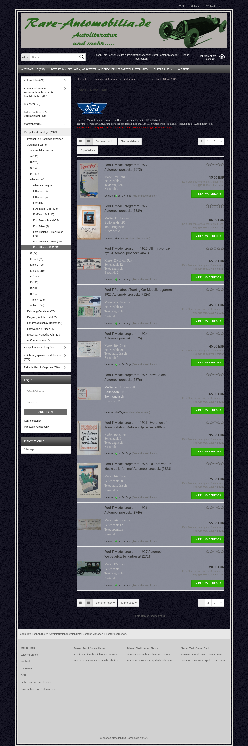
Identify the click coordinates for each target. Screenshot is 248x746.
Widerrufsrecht (29, 654)
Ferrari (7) (38, 202)
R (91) (33, 288)
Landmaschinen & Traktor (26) (44, 323)
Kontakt (25, 661)
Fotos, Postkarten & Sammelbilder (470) (35, 114)
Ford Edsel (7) (41, 226)
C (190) (34, 167)
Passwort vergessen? (36, 426)
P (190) (34, 282)
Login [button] (195, 6)
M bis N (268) (38, 270)
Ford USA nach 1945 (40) (47, 241)
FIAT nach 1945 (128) (45, 208)
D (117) (34, 173)
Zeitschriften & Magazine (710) (42, 367)
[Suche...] (25, 57)
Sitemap (29, 449)
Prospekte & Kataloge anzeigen (45, 138)
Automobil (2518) (37, 144)
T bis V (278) (37, 299)
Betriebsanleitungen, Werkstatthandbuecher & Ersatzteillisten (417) (99, 69)
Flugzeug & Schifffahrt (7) (42, 317)
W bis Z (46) (37, 305)
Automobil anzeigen (41, 150)
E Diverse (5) (40, 191)
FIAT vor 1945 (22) (43, 214)
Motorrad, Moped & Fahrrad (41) (45, 334)
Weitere (183, 69)
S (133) (34, 293)
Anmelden (45, 411)
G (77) (33, 253)
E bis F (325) (37, 179)
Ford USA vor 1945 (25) (46, 247)
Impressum (27, 668)
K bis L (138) (37, 264)
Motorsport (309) (33, 123)
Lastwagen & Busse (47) (41, 328)
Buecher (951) (163, 69)
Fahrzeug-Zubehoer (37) (41, 311)
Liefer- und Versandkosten (36, 682)
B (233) (34, 162)
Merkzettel (213, 6)
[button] (181, 6)
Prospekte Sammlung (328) (40, 347)
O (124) (34, 276)
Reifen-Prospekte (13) (40, 340)
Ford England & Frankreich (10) (48, 233)
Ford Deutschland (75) (46, 220)
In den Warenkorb (208, 193)
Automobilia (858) (33, 69)
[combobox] (105, 141)
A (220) (34, 156)
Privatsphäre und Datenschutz (38, 689)
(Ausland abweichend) (144, 195)
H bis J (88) (36, 259)
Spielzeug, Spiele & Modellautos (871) (42, 357)
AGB (23, 675)
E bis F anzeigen (42, 185)
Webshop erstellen (111, 737)
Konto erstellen (32, 420)
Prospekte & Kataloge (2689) (40, 132)
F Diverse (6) (40, 197)
